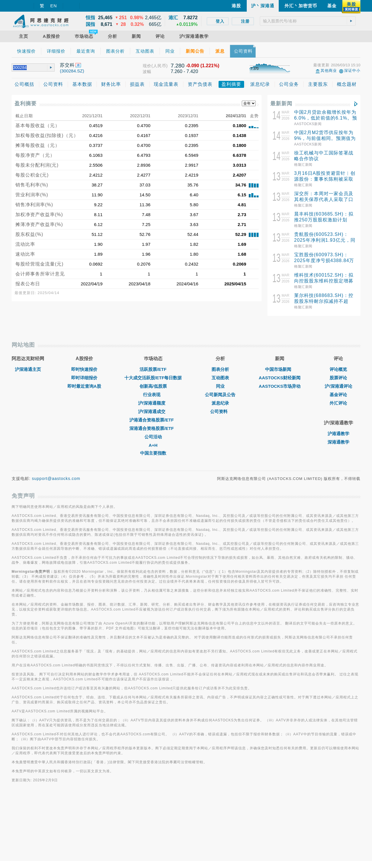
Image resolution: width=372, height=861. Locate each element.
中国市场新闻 (279, 432)
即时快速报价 (84, 432)
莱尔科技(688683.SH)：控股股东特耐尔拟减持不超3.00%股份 (323, 301)
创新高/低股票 (153, 449)
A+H (153, 508)
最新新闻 (281, 103)
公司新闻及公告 (220, 458)
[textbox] (308, 21)
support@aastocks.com (56, 542)
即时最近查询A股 (84, 449)
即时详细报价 (84, 441)
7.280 (178, 66)
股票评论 (338, 441)
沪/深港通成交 (153, 475)
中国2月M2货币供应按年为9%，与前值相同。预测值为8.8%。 (325, 138)
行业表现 (153, 458)
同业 (220, 449)
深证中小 (352, 70)
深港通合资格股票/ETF (153, 492)
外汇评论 (338, 466)
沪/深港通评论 (338, 449)
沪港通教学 (338, 497)
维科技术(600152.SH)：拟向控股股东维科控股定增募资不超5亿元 (323, 281)
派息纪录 (220, 466)
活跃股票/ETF (153, 432)
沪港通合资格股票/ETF (153, 483)
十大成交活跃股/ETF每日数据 (153, 441)
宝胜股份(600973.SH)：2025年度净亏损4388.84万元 (324, 260)
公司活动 (153, 500)
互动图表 (220, 441)
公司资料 (220, 475)
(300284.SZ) (72, 70)
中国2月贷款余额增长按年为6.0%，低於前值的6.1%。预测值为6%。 (325, 118)
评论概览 (338, 432)
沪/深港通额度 (153, 466)
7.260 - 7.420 (184, 71)
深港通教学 (338, 505)
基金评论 (338, 458)
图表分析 (220, 432)
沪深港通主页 (28, 432)
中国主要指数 (153, 516)
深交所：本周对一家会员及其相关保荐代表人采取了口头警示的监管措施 (323, 199)
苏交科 (67, 65)
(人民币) (159, 65)
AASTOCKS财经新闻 (280, 441)
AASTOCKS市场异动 (280, 449)
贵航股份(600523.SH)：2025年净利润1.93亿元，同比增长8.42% (324, 240)
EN (53, 5)
